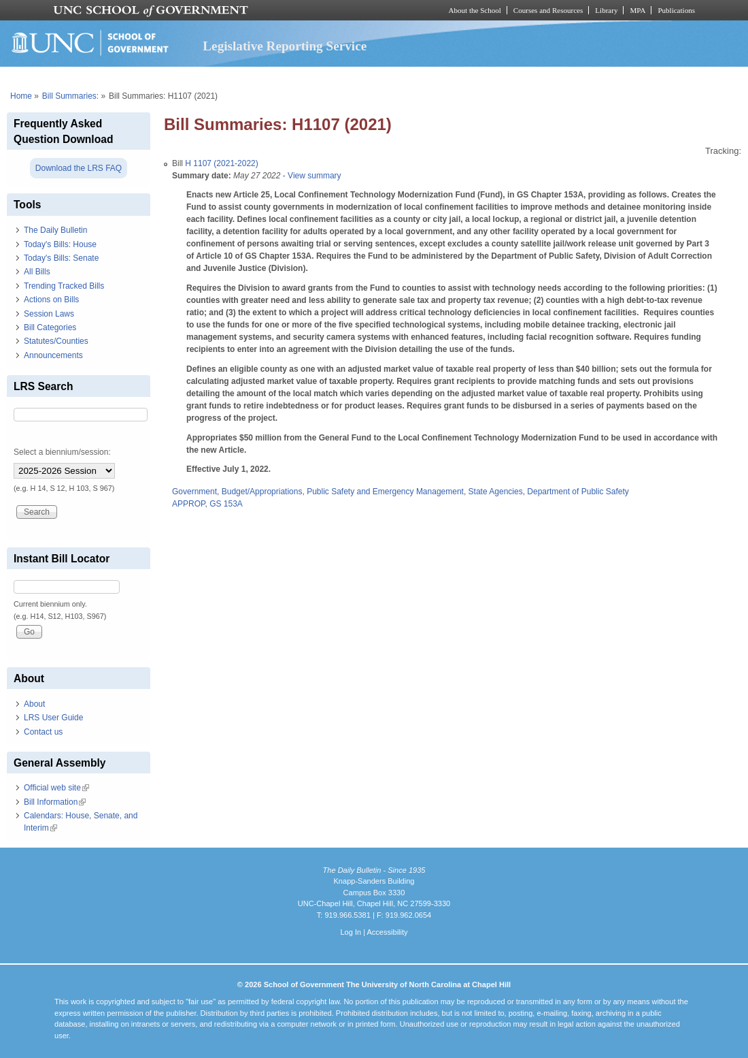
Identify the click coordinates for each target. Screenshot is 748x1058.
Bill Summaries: (70, 96)
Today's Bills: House (60, 244)
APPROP (188, 504)
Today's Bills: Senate (61, 258)
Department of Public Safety (577, 491)
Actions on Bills (51, 299)
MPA (637, 10)
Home (21, 96)
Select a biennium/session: (62, 452)
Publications (676, 10)
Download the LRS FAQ (78, 168)
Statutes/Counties (56, 341)
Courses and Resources (548, 10)
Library (606, 10)
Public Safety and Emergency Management (385, 491)
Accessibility (387, 932)
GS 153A (226, 504)
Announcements (53, 355)
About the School (475, 10)
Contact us (43, 732)
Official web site (56, 787)
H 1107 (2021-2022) (221, 163)
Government (194, 491)
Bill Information (55, 802)
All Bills (37, 271)
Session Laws (49, 314)
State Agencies (496, 491)
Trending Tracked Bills (64, 286)
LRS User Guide (53, 717)
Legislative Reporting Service (285, 46)
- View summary (310, 175)
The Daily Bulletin (55, 230)
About (34, 704)
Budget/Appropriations (262, 491)
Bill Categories (50, 327)
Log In (350, 932)
